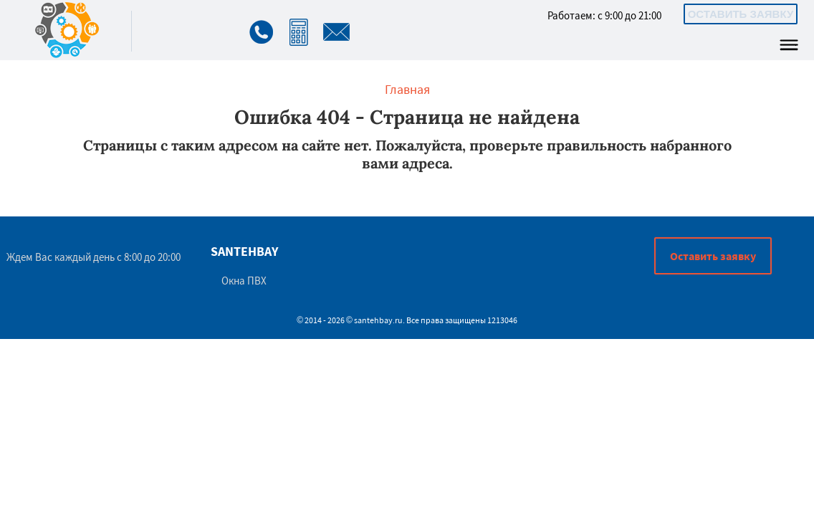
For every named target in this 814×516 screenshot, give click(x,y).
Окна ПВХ (244, 280)
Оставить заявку (741, 14)
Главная (407, 89)
